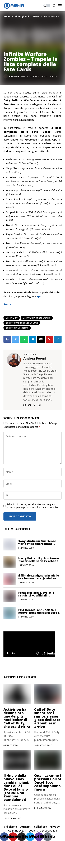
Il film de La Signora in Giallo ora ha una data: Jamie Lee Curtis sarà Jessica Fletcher (38, 578)
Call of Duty (11, 317)
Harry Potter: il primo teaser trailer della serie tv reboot (38, 559)
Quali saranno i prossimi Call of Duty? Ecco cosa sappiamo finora (48, 782)
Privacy (55, 826)
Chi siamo (10, 826)
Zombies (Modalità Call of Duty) (22, 322)
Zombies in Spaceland (17, 327)
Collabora (40, 826)
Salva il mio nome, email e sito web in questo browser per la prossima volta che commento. (32, 506)
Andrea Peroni (17, 76)
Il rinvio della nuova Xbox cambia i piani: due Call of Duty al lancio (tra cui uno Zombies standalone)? (16, 787)
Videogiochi (22, 16)
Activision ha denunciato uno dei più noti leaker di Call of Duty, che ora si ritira (16, 718)
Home (6, 16)
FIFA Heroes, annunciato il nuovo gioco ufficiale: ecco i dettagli (38, 612)
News (36, 16)
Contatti (25, 826)
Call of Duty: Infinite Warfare (36, 317)
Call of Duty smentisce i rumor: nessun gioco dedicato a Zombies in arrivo (47, 718)
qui (39, 296)
